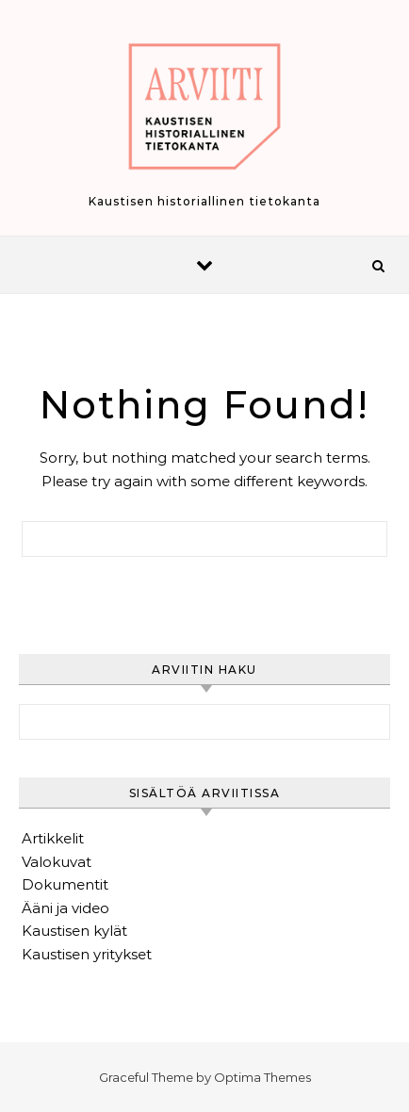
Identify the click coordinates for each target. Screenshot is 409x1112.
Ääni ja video (65, 908)
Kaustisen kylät (74, 931)
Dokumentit (65, 884)
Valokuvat (56, 862)
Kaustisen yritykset (87, 954)
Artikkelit (53, 838)
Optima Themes (262, 1077)
